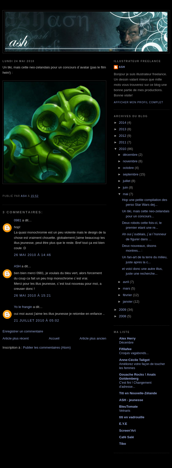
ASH (17, 266)
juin (126, 187)
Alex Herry (127, 338)
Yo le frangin (23, 307)
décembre (130, 155)
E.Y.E (123, 424)
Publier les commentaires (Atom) (47, 347)
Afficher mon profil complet (138, 102)
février (128, 295)
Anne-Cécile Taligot (134, 360)
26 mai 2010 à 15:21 (32, 295)
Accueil (54, 338)
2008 (123, 316)
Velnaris (124, 410)
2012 (123, 136)
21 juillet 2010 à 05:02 (36, 320)
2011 (123, 142)
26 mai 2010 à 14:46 (32, 255)
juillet (127, 181)
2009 (123, 309)
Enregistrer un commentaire (23, 331)
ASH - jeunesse (131, 400)
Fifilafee (125, 349)
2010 (123, 149)
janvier (128, 301)
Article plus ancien (93, 338)
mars (127, 288)
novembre (130, 161)
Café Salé (126, 437)
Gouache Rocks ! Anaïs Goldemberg (137, 376)
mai (126, 194)
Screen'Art (127, 430)
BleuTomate (128, 406)
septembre (131, 174)
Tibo (122, 444)
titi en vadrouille (131, 417)
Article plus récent (16, 338)
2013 (123, 129)
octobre (129, 168)
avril (126, 282)
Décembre (126, 342)
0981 (17, 220)
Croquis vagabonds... (134, 353)
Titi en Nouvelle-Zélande (138, 393)
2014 (123, 122)
